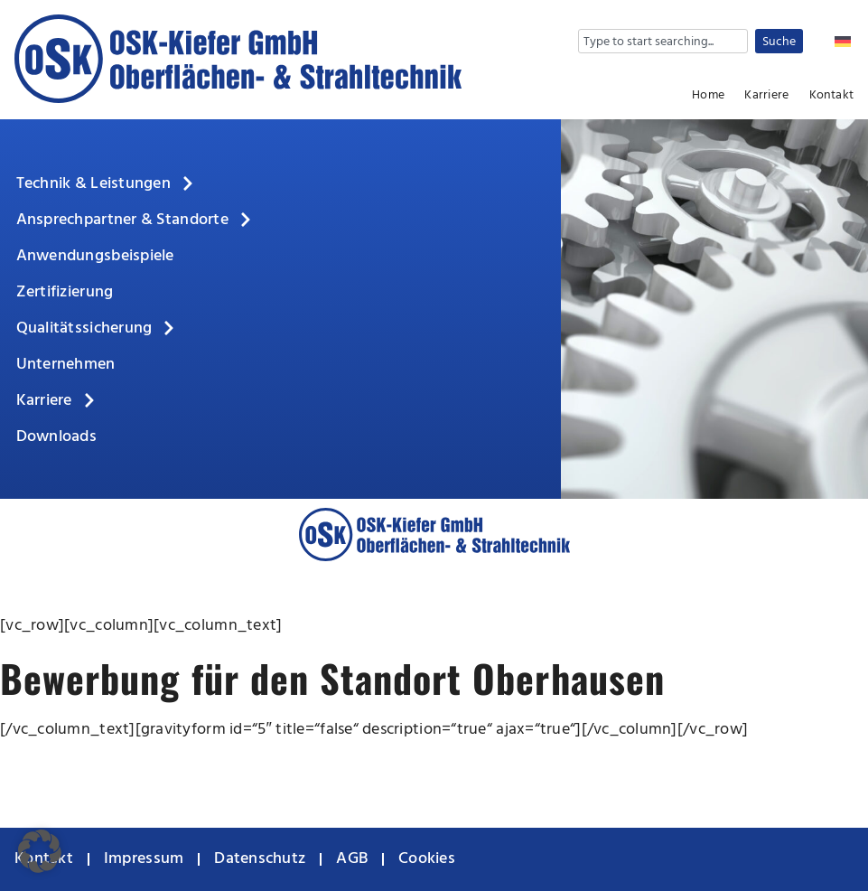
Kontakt (831, 96)
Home (708, 96)
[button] (39, 851)
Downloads (56, 437)
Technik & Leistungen (106, 184)
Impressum (143, 859)
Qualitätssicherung (97, 329)
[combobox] (663, 41)
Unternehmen (66, 365)
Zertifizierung (65, 292)
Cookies (426, 859)
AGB (352, 859)
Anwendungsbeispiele (95, 256)
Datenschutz (259, 859)
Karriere (766, 96)
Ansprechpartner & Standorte (135, 220)
